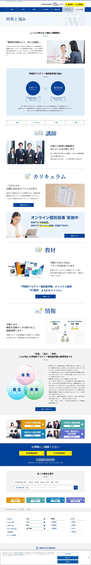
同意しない (67, 558)
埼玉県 (48, 482)
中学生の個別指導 (36, 500)
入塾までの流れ (10, 525)
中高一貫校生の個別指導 (75, 500)
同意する (68, 562)
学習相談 (73, 522)
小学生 (12, 9)
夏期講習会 (54, 525)
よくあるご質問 (79, 9)
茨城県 (58, 482)
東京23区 (31, 482)
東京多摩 (37, 482)
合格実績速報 (10, 531)
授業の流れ (74, 531)
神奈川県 (43, 482)
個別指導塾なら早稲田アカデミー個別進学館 (16, 509)
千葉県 (53, 482)
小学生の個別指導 (16, 500)
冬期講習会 (54, 528)
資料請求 (73, 525)
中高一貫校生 (45, 9)
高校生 (34, 9)
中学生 (23, 9)
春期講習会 (54, 522)
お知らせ (73, 528)
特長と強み (68, 9)
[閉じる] (88, 558)
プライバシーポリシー (19, 554)
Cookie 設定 (68, 554)
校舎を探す (57, 9)
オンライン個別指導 (11, 535)
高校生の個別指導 (56, 500)
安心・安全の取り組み (12, 528)
